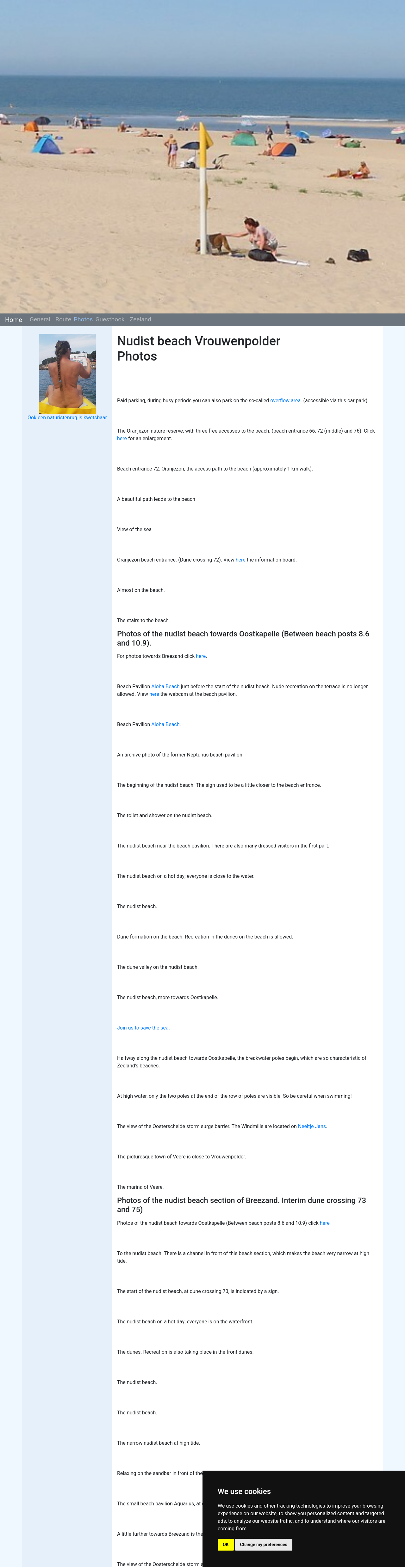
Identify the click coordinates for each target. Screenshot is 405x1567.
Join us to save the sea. (143, 1028)
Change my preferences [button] (263, 1544)
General (40, 319)
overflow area (285, 401)
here (122, 438)
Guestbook (109, 319)
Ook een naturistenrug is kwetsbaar (67, 418)
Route (63, 319)
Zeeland (140, 319)
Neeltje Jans (312, 1126)
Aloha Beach (165, 686)
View (143, 694)
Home (13, 320)
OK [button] (226, 1544)
